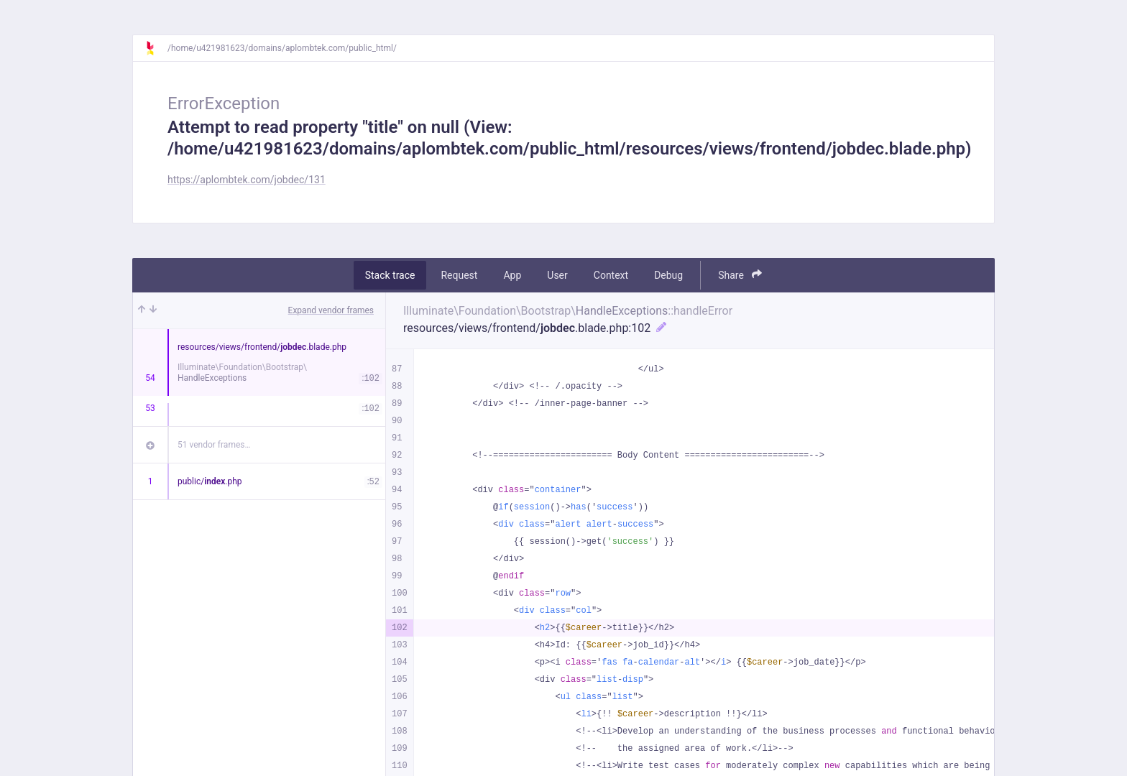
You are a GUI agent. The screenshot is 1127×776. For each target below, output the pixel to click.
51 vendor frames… (214, 445)
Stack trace (390, 275)
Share (740, 275)
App (512, 275)
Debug (668, 275)
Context (611, 275)
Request (459, 275)
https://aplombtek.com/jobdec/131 (246, 179)
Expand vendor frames (331, 310)
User (557, 275)
